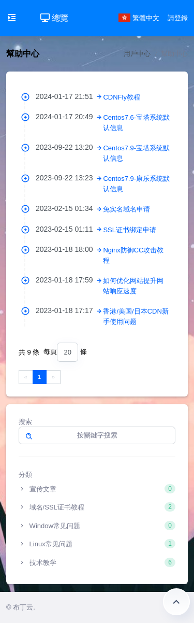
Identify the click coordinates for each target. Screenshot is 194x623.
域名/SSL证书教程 (97, 507)
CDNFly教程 (121, 97)
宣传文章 (97, 488)
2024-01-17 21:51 (69, 96)
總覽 (54, 17)
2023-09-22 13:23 (69, 178)
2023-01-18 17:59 (69, 280)
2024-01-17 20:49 (69, 116)
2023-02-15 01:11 (69, 229)
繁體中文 (139, 18)
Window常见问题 (97, 525)
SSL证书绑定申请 (129, 230)
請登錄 (178, 18)
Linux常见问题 (97, 543)
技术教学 (97, 562)
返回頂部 (176, 601)
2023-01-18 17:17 (69, 310)
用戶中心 (137, 54)
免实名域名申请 (126, 209)
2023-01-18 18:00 (69, 249)
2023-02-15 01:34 (69, 208)
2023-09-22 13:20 (69, 147)
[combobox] (67, 352)
